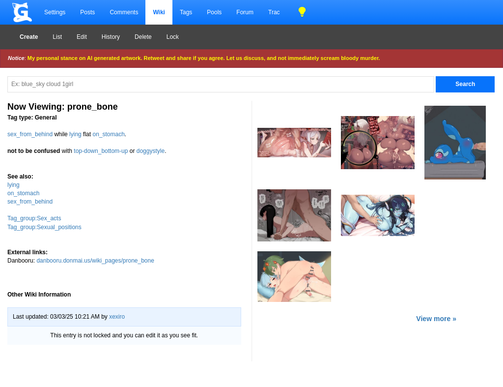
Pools (214, 12)
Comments (124, 12)
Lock (173, 36)
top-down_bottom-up (101, 151)
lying (75, 134)
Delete (143, 36)
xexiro (117, 316)
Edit (82, 36)
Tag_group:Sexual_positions (44, 227)
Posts (87, 12)
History (111, 36)
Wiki (159, 12)
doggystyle (151, 151)
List (57, 36)
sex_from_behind (30, 134)
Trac (274, 12)
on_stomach (108, 134)
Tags (186, 12)
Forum (244, 12)
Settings (54, 12)
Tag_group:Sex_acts (34, 218)
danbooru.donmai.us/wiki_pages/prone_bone (95, 260)
